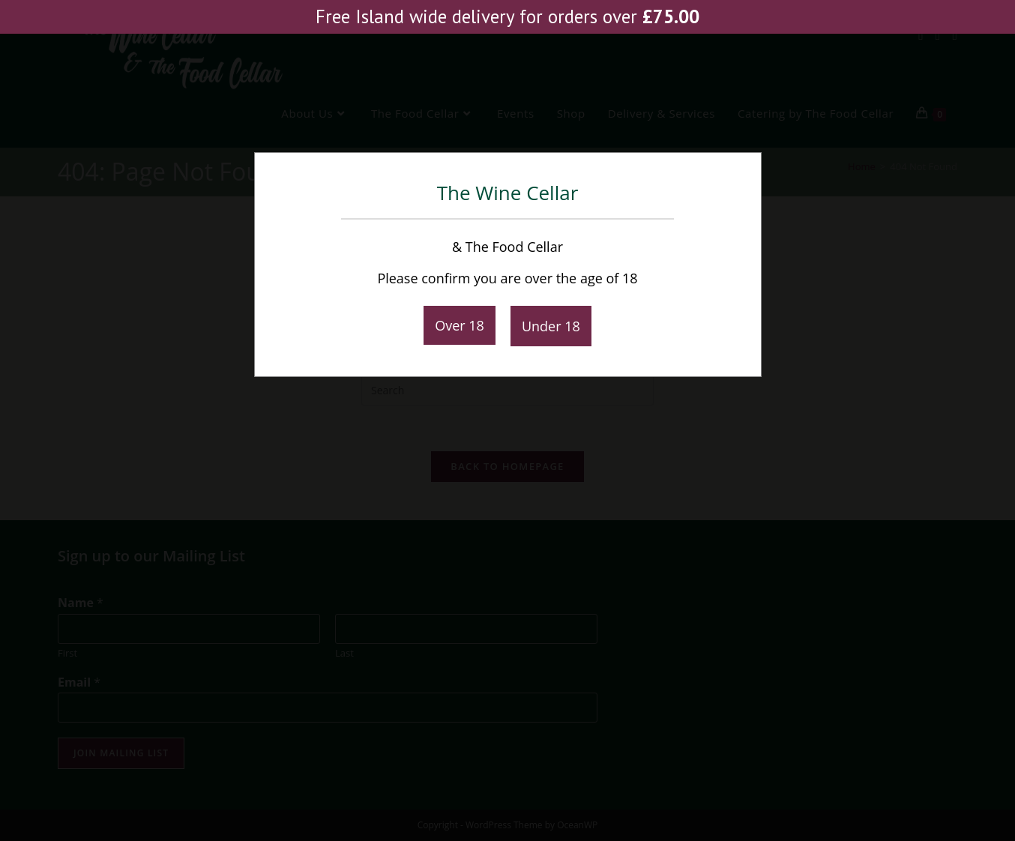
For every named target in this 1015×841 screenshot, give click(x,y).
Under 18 (551, 326)
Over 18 (459, 325)
